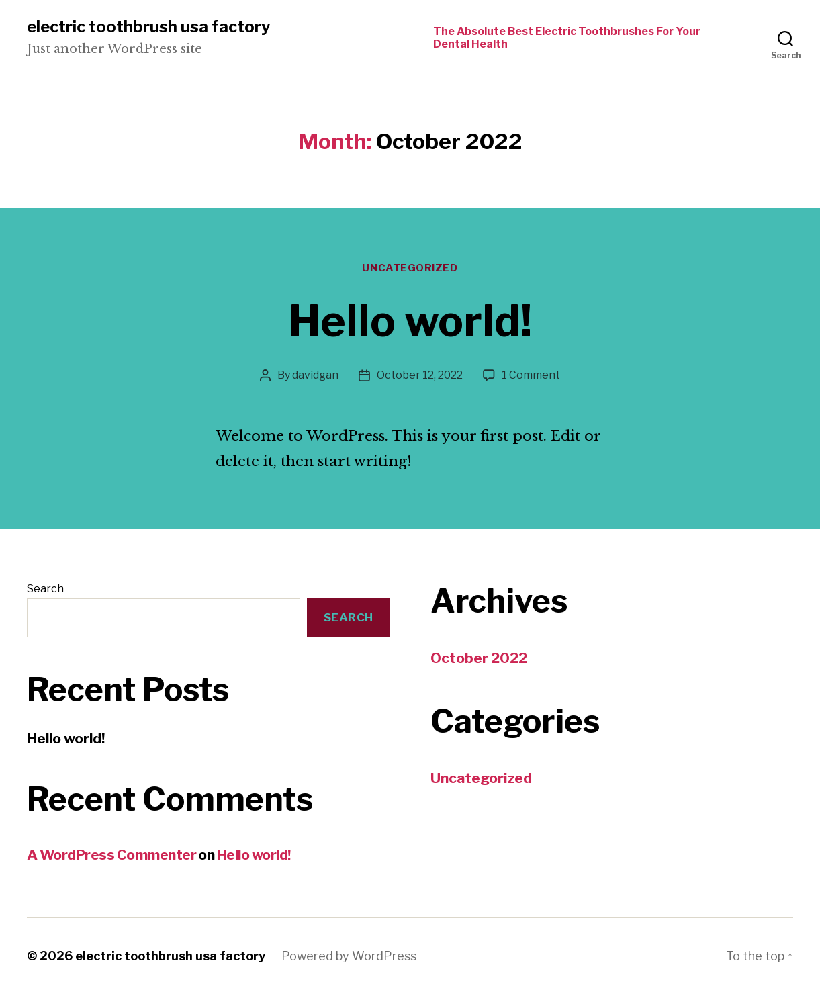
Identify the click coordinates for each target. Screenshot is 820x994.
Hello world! (410, 321)
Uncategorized (409, 268)
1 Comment (531, 375)
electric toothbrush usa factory (149, 27)
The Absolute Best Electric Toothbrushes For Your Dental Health (566, 37)
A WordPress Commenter (111, 854)
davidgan (315, 375)
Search (45, 588)
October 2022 (478, 657)
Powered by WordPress (348, 956)
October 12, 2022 (420, 375)
